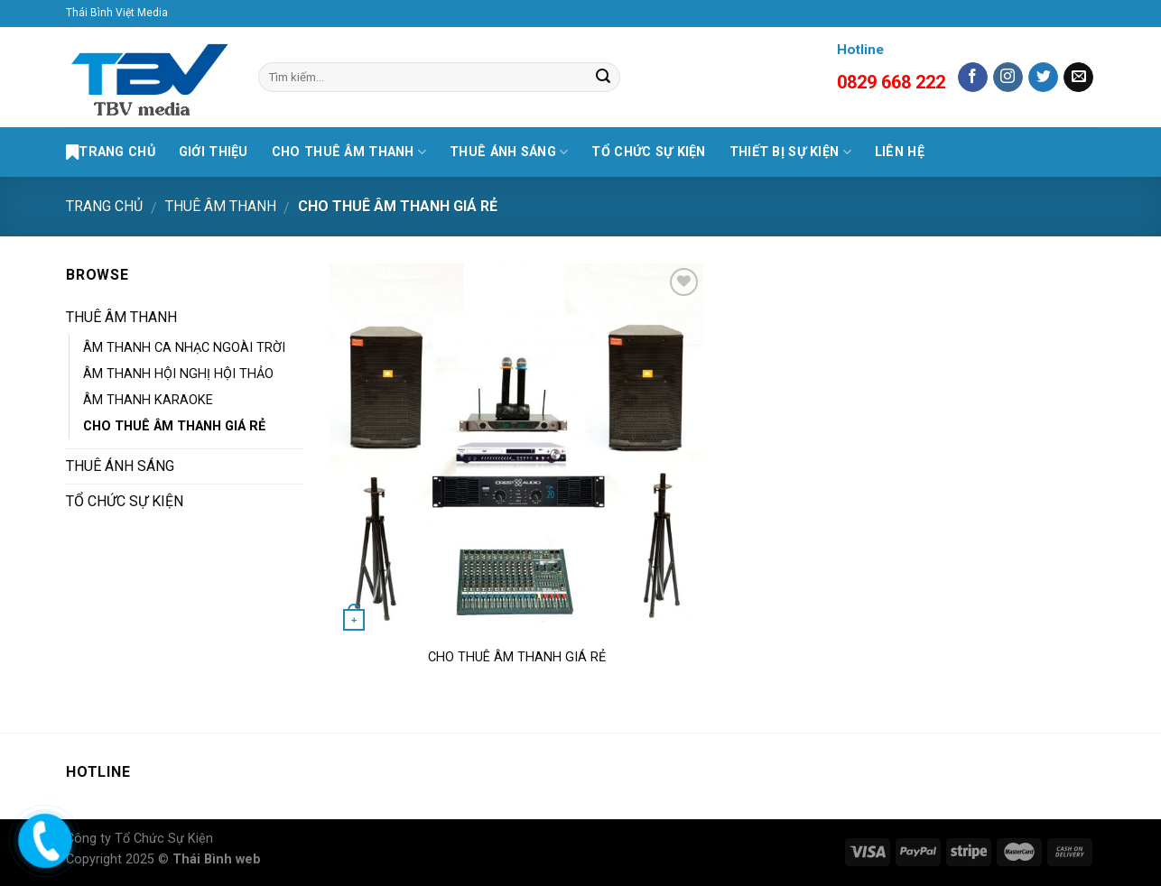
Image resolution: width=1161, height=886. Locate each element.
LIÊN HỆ (899, 152)
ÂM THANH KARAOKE (148, 400)
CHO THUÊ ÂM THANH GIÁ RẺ (174, 426)
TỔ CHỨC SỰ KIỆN (648, 152)
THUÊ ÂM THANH (220, 206)
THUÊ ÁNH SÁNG (509, 152)
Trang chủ (104, 206)
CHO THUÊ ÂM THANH (349, 152)
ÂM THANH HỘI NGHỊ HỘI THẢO (178, 374)
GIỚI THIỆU (213, 152)
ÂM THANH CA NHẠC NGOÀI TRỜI (184, 347)
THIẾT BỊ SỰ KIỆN (790, 152)
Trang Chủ (110, 152)
